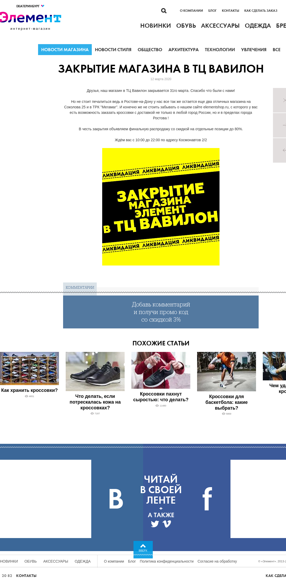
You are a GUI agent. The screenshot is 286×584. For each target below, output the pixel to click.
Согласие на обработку (217, 561)
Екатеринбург (30, 6)
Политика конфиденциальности (167, 561)
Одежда (83, 561)
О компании (191, 11)
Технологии (220, 49)
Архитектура (183, 49)
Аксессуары (55, 561)
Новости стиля (113, 49)
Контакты (230, 11)
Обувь (31, 561)
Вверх (143, 550)
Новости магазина (65, 49)
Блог (212, 11)
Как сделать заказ (260, 11)
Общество (150, 49)
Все (277, 49)
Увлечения (253, 49)
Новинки (9, 561)
